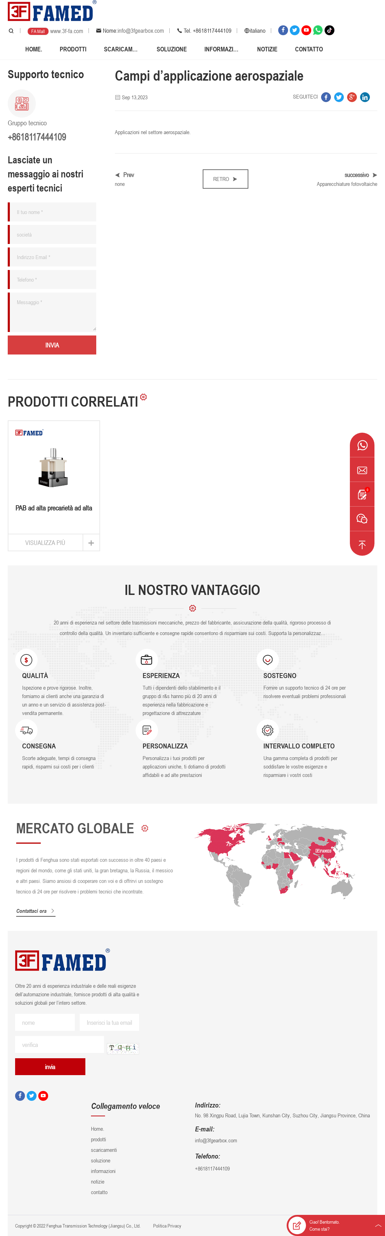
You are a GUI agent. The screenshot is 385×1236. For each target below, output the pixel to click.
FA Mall (38, 31)
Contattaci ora (39, 910)
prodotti (73, 49)
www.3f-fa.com (66, 31)
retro (225, 178)
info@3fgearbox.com (141, 30)
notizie (267, 49)
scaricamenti (121, 49)
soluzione (172, 49)
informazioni (222, 49)
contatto (309, 49)
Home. (33, 49)
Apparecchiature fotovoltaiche (347, 183)
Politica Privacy (166, 1226)
